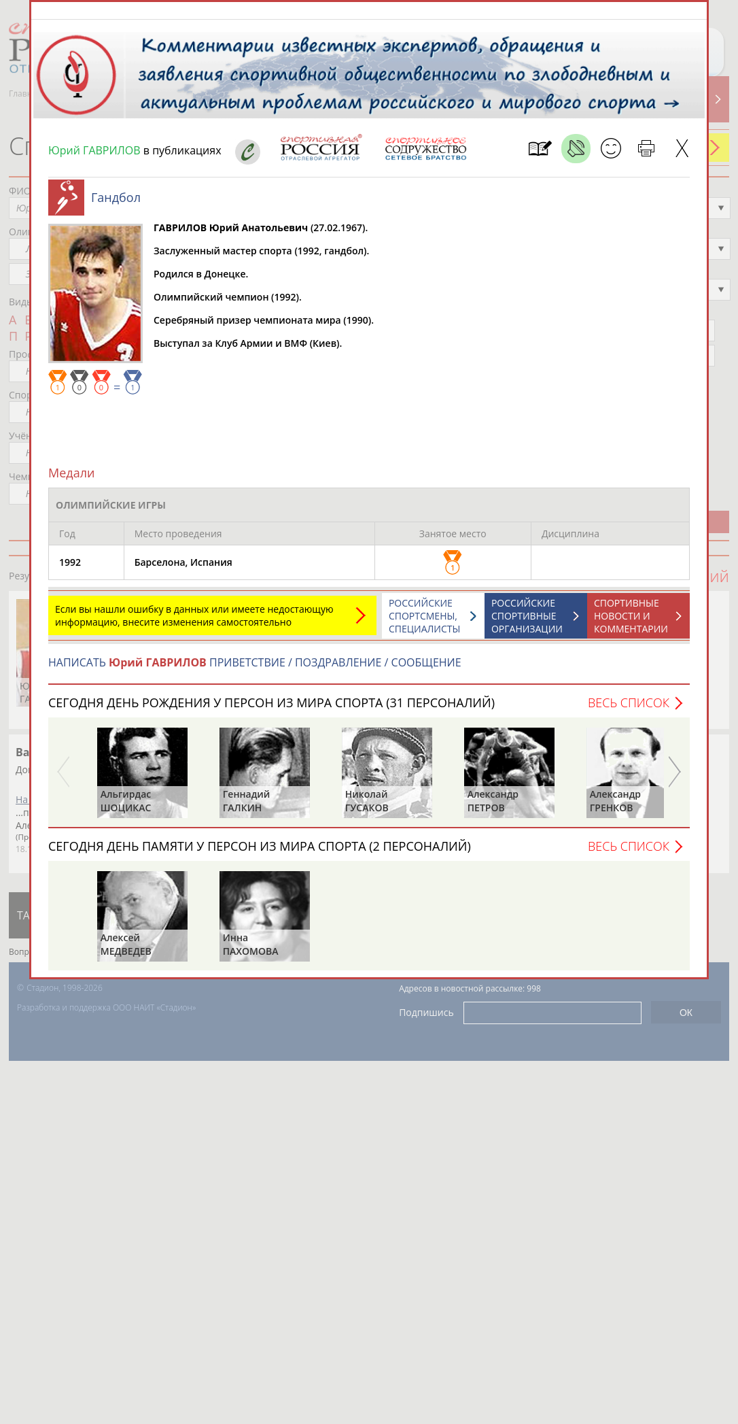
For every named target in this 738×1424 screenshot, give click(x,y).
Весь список (628, 709)
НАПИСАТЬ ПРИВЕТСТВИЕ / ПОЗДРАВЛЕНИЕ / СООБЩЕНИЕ (254, 669)
